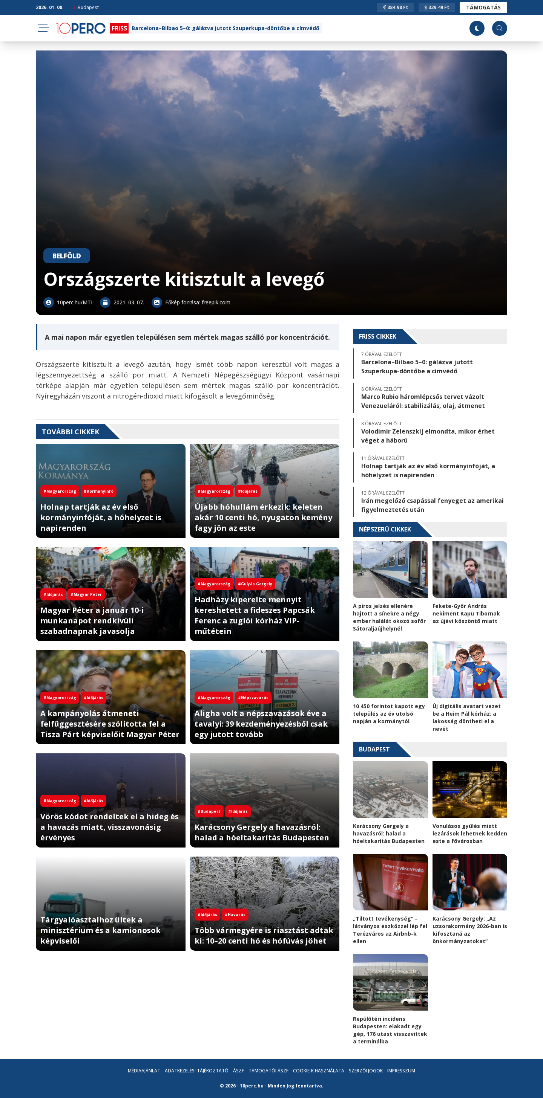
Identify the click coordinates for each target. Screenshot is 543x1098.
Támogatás (483, 7)
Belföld (66, 255)
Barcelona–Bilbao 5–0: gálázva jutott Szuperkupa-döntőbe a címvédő (225, 28)
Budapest (86, 7)
